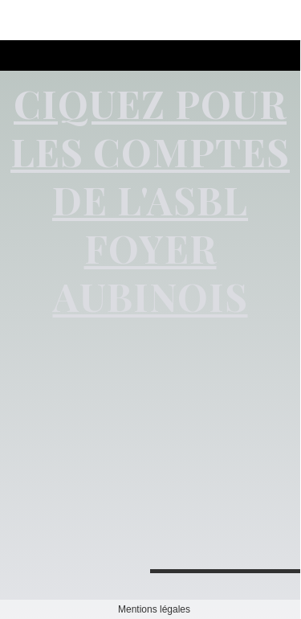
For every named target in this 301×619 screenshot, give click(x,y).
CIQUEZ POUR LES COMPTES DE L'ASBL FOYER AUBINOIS (150, 199)
